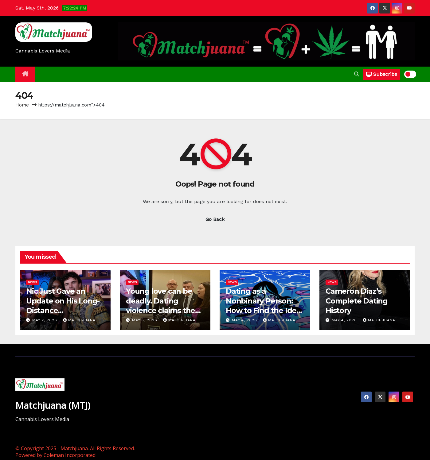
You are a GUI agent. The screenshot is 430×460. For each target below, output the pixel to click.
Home (22, 105)
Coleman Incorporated (70, 455)
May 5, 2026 (145, 320)
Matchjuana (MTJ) (52, 405)
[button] (356, 74)
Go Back (215, 219)
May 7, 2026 (45, 320)
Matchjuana (79, 320)
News (32, 282)
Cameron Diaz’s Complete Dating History (357, 301)
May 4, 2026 (245, 320)
